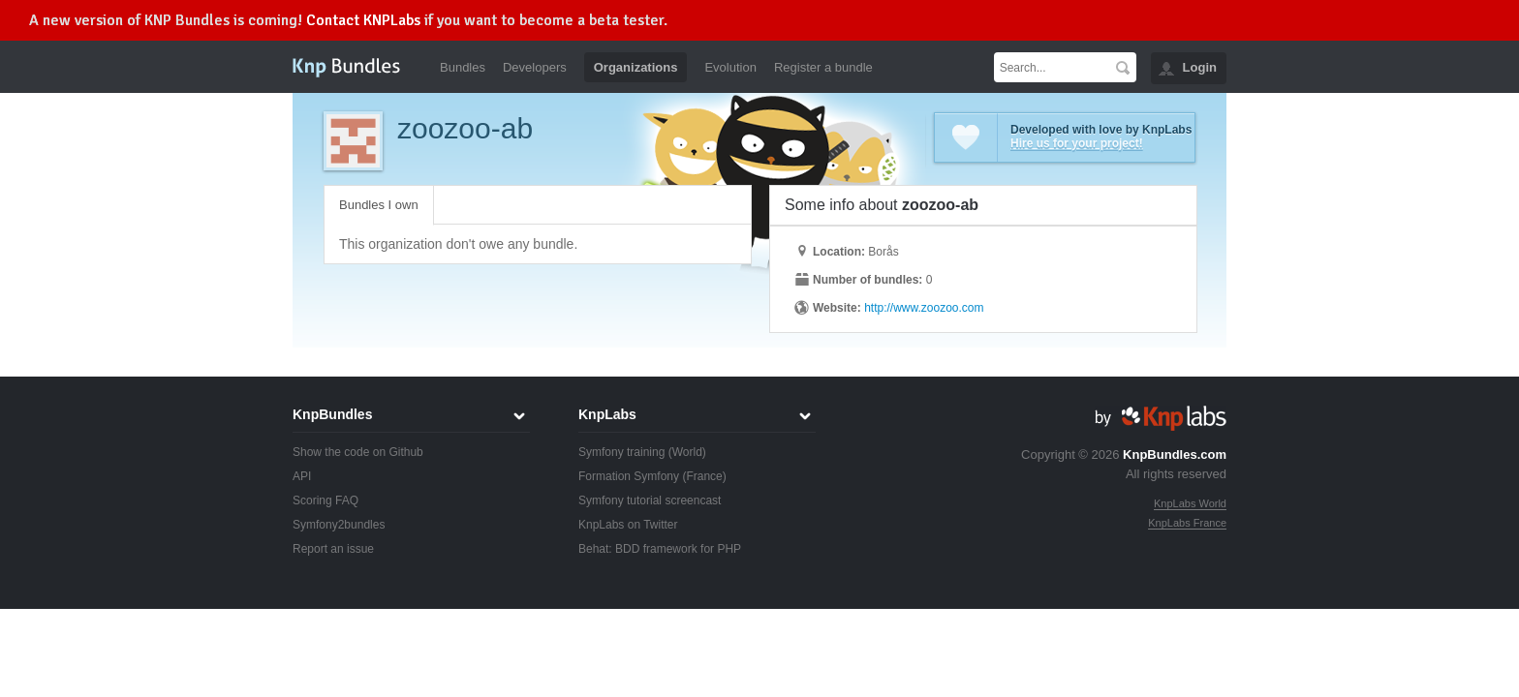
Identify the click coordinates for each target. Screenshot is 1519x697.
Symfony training (621, 452)
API (302, 476)
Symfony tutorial (620, 500)
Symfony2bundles (339, 524)
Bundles (462, 67)
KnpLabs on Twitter (628, 524)
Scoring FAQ (325, 500)
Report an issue (333, 549)
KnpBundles (332, 414)
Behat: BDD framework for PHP (659, 549)
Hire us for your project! (1076, 143)
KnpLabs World (1190, 503)
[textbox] (1051, 67)
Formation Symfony (628, 476)
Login (1200, 67)
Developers (535, 67)
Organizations (636, 67)
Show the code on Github (358, 452)
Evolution (730, 67)
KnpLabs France (1187, 523)
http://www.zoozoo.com (923, 308)
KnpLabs (607, 414)
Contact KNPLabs (363, 20)
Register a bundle (823, 67)
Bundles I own (378, 204)
